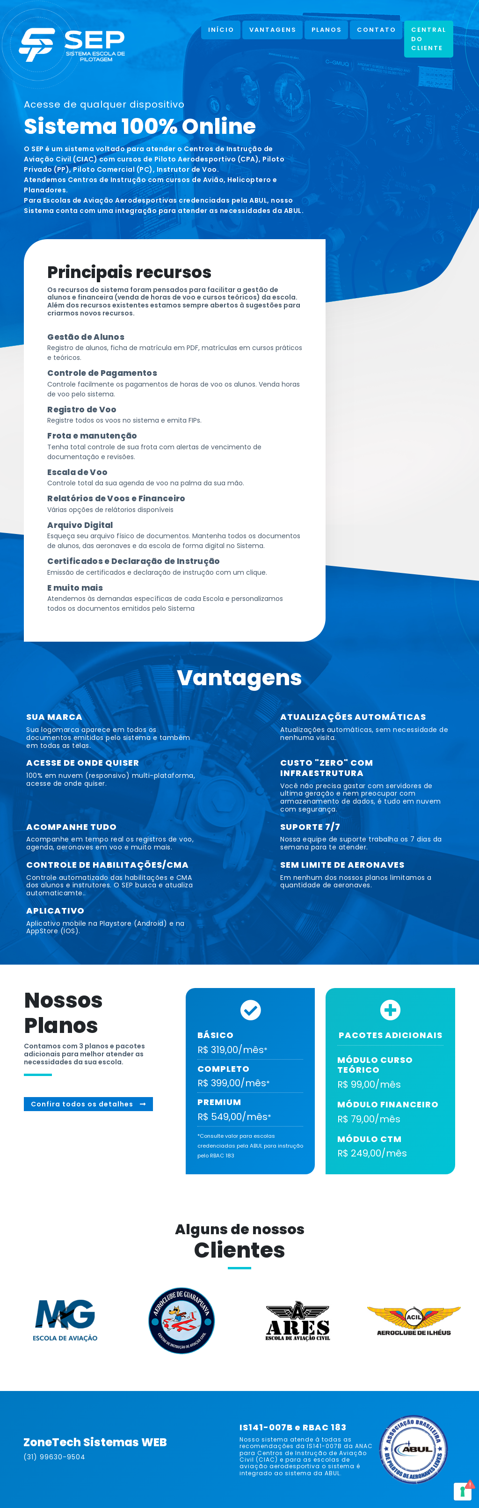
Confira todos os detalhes (88, 1104)
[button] (42, 1318)
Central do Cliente (428, 38)
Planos (327, 29)
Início (221, 29)
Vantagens (273, 29)
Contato (376, 29)
